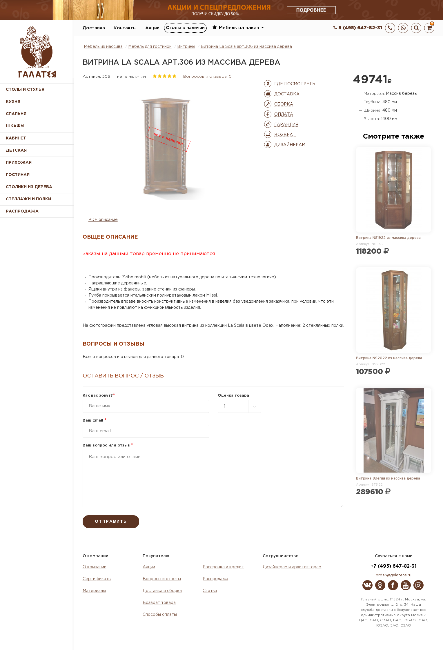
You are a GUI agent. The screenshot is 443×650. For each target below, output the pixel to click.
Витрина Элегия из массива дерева (388, 478)
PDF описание (103, 219)
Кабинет (16, 138)
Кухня (13, 102)
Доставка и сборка (162, 591)
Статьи (210, 591)
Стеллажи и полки (28, 199)
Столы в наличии (185, 28)
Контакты (125, 28)
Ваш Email (94, 420)
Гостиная (18, 175)
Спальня (16, 114)
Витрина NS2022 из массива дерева (389, 358)
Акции (152, 28)
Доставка (94, 28)
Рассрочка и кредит (223, 567)
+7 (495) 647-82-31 (394, 566)
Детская (16, 150)
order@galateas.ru (393, 575)
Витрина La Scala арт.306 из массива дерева (246, 46)
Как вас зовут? (99, 395)
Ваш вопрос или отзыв (108, 445)
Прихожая (19, 162)
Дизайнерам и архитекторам (292, 567)
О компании (94, 567)
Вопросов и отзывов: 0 (207, 76)
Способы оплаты (160, 614)
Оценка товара (233, 395)
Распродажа (215, 579)
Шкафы (15, 126)
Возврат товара (159, 602)
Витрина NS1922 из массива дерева (388, 237)
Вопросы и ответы (162, 579)
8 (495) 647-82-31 (357, 28)
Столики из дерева (29, 187)
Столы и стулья (25, 89)
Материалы (94, 591)
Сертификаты (97, 579)
